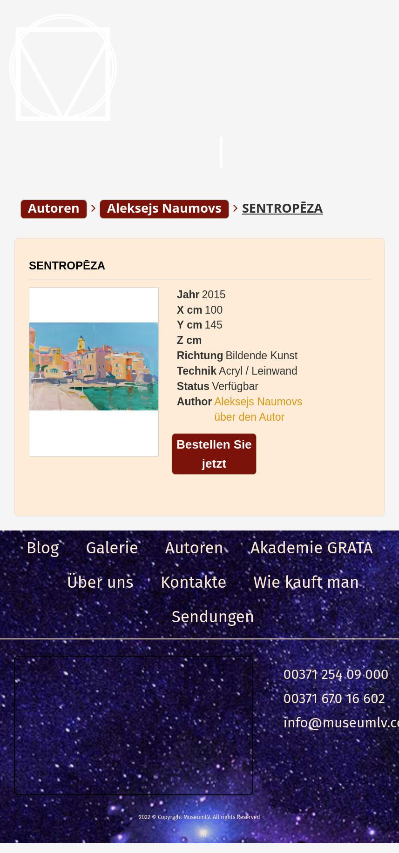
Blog (42, 547)
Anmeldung (315, 153)
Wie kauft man (306, 582)
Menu (51, 153)
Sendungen (213, 616)
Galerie (112, 547)
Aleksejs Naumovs (258, 402)
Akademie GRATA (311, 547)
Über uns (100, 582)
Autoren (194, 547)
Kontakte (194, 582)
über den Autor (249, 417)
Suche (160, 153)
